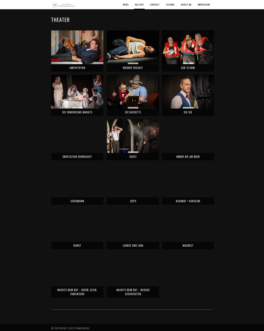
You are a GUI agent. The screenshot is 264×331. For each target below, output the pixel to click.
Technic (170, 4)
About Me (186, 4)
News (126, 4)
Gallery (139, 4)
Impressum (204, 4)
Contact (155, 4)
